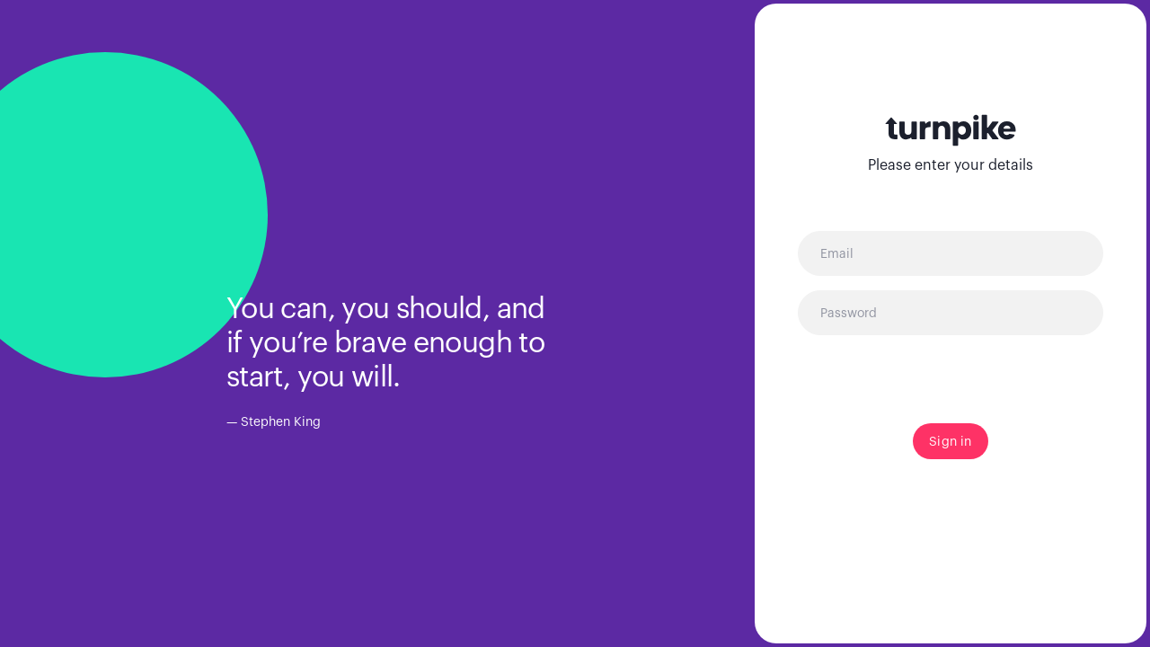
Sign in (950, 441)
